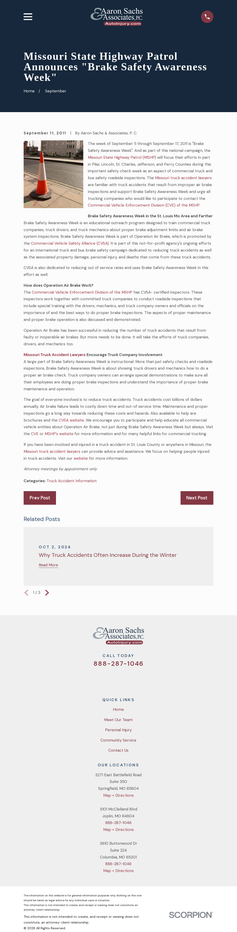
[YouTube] (125, 679)
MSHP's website (59, 433)
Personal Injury (118, 729)
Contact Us (118, 750)
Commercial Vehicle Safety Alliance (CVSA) (70, 243)
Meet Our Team (118, 719)
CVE (35, 433)
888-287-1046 (118, 664)
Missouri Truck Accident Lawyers (55, 354)
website (81, 458)
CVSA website (71, 420)
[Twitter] (100, 679)
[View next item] (47, 592)
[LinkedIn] (137, 679)
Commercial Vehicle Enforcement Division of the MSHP (81, 292)
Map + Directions (118, 795)
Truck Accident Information (72, 480)
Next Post (196, 498)
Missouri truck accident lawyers (183, 177)
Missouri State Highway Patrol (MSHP (121, 157)
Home (118, 709)
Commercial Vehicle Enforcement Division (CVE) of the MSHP (143, 205)
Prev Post (40, 498)
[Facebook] (112, 679)
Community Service (118, 740)
